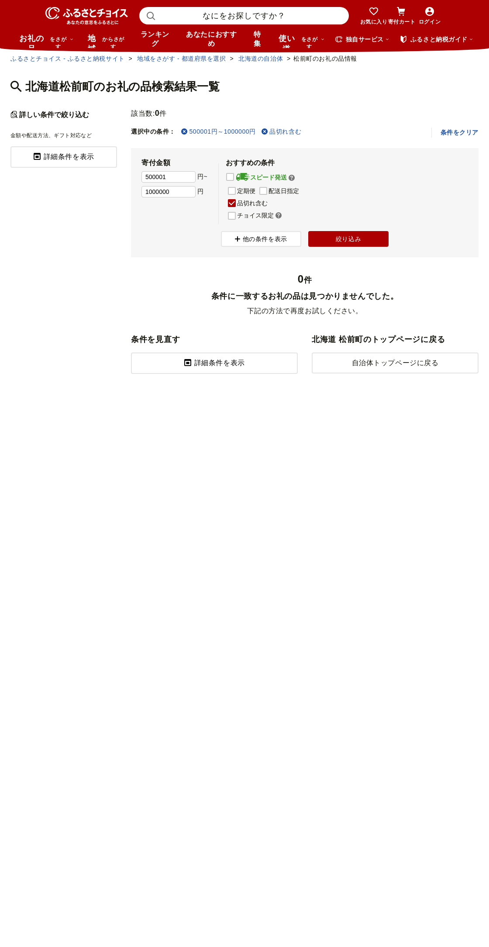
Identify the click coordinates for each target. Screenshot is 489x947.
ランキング (155, 39)
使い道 (302, 41)
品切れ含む (281, 131)
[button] (292, 178)
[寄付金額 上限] (168, 191)
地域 (107, 41)
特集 (257, 39)
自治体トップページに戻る (395, 362)
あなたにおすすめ (211, 39)
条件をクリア (460, 132)
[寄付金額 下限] (168, 177)
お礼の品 (46, 41)
